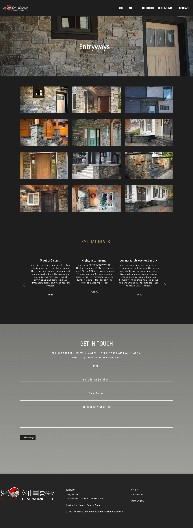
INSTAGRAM (137, 501)
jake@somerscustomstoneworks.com (85, 498)
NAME (96, 366)
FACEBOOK (137, 494)
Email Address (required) (96, 379)
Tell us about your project (96, 406)
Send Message (27, 437)
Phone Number (96, 393)
